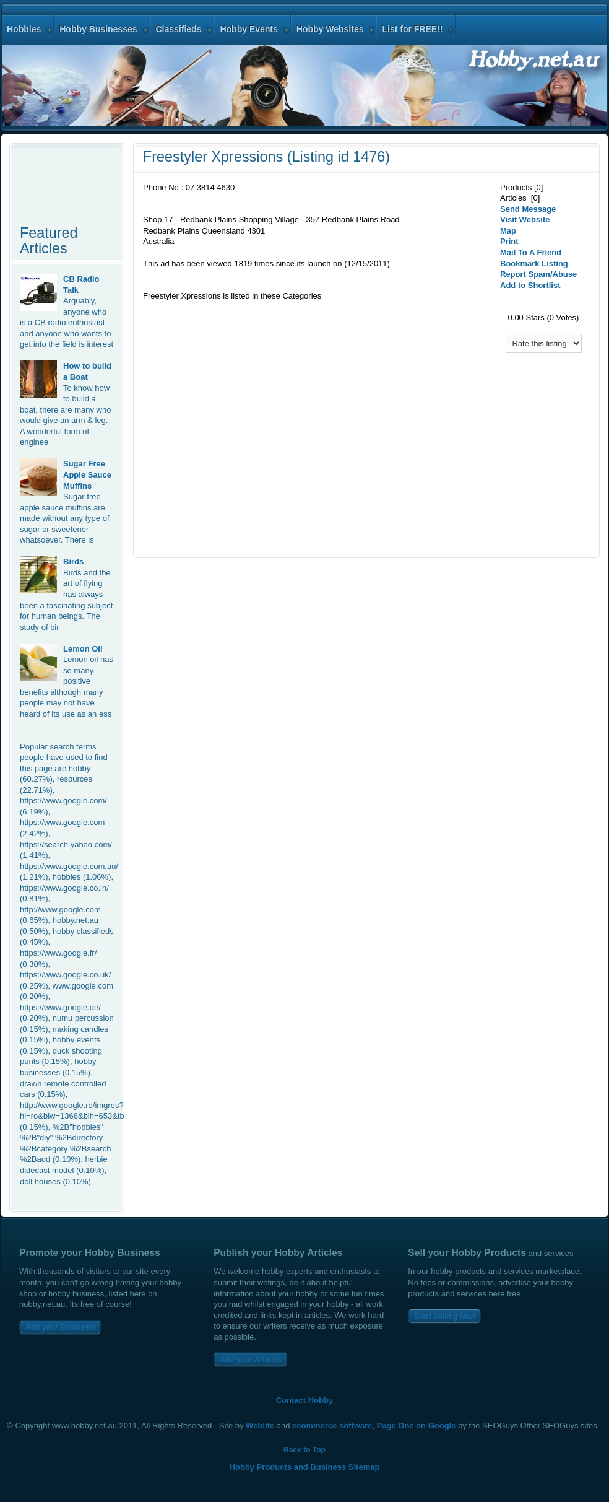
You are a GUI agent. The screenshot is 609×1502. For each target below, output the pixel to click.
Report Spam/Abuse (538, 274)
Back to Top (304, 1450)
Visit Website (525, 219)
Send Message (528, 209)
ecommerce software (332, 1425)
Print (509, 241)
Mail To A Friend (530, 252)
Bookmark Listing (534, 263)
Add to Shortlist (530, 285)
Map (508, 230)
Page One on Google (416, 1425)
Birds (73, 561)
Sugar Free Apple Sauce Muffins (87, 474)
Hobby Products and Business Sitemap (305, 1467)
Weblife (260, 1425)
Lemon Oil (83, 648)
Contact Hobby (304, 1400)
